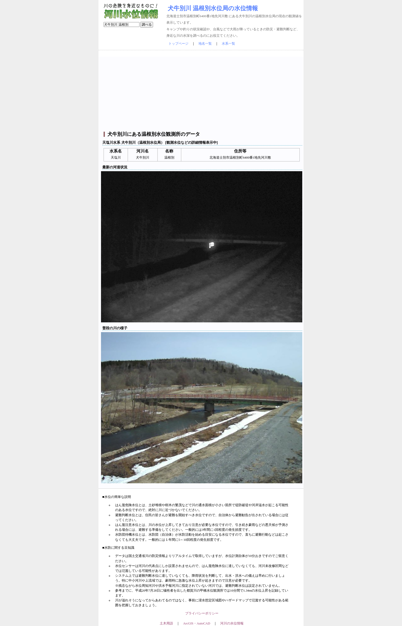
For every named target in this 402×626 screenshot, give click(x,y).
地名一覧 (205, 43)
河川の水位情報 (232, 623)
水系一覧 (228, 43)
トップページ (178, 43)
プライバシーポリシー (201, 613)
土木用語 (166, 623)
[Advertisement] (201, 93)
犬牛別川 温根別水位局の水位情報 (213, 8)
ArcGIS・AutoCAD (196, 623)
